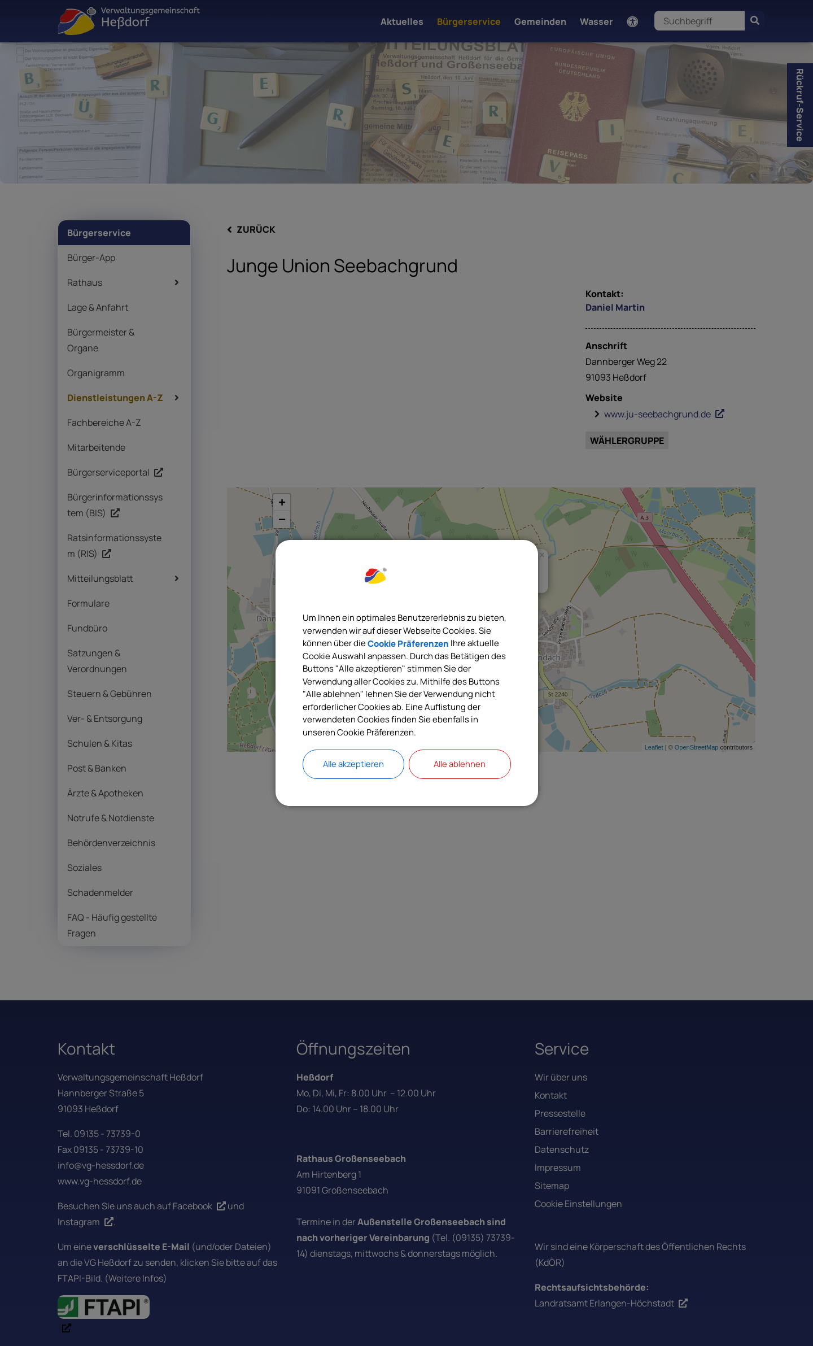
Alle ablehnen (459, 769)
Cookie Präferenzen (466, 640)
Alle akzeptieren (353, 769)
